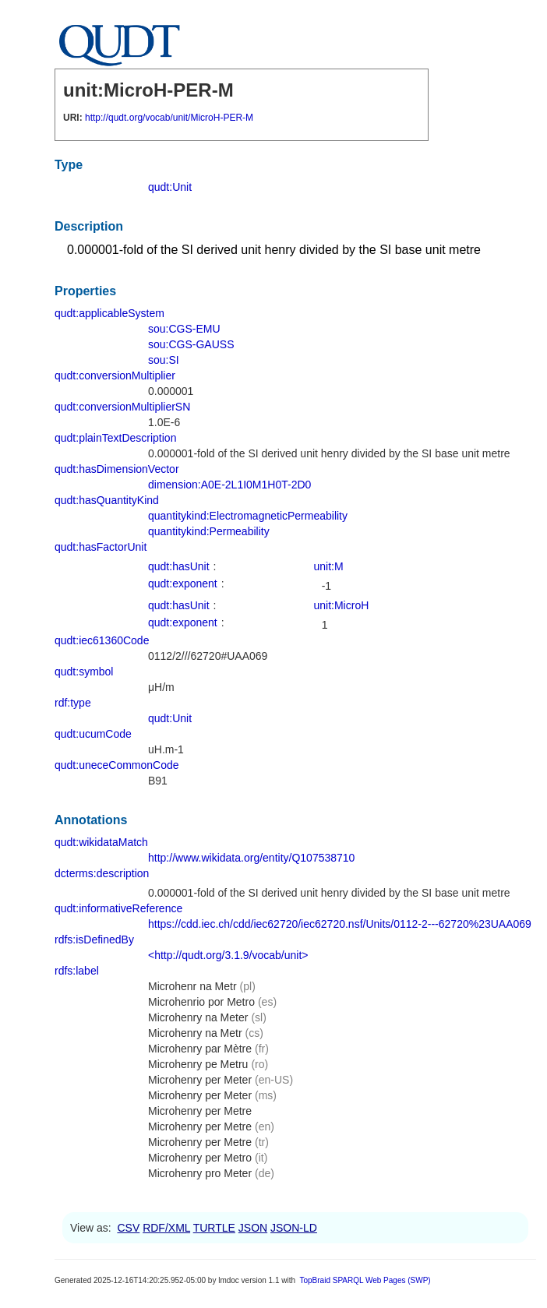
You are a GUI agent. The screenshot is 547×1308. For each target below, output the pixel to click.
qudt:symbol (84, 671)
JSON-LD (293, 1228)
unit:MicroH (341, 605)
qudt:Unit (170, 187)
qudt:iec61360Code (102, 640)
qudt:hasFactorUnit (100, 547)
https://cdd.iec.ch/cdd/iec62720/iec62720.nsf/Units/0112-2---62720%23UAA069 (339, 924)
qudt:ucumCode (93, 734)
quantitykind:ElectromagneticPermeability (248, 515)
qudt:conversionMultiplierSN (122, 406)
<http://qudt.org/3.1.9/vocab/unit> (228, 955)
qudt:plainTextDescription (115, 438)
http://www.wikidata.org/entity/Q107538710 (251, 857)
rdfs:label (77, 970)
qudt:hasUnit (179, 566)
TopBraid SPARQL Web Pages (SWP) (364, 1280)
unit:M (329, 566)
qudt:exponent (182, 583)
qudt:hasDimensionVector (117, 469)
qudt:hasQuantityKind (107, 500)
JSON (252, 1228)
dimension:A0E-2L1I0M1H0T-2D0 (229, 484)
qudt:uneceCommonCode (117, 765)
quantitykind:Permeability (209, 531)
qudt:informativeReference (118, 908)
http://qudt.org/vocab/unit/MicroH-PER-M (169, 117)
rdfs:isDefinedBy (94, 939)
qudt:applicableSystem (109, 313)
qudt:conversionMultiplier (115, 375)
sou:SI (163, 360)
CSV (128, 1228)
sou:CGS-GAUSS (191, 344)
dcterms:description (102, 873)
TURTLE (214, 1228)
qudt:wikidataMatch (101, 842)
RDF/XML (166, 1228)
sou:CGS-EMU (184, 329)
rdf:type (73, 702)
